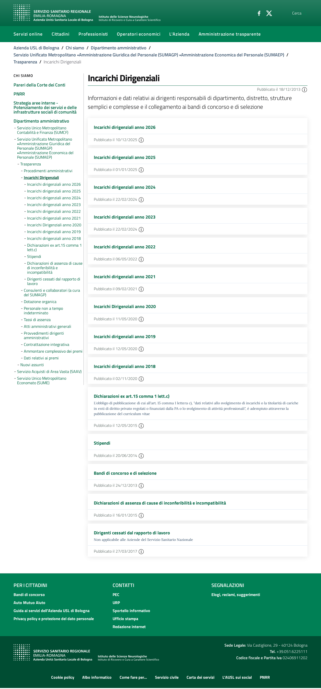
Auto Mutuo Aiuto (29, 604)
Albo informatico (97, 678)
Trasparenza (25, 61)
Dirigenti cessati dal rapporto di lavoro (132, 533)
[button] (304, 89)
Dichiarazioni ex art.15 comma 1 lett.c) (132, 396)
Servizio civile (167, 678)
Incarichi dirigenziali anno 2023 (124, 217)
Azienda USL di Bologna (36, 47)
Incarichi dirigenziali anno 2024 (124, 187)
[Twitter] (257, 13)
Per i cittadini (30, 586)
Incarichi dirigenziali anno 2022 (124, 247)
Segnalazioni (227, 586)
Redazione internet (129, 628)
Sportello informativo (131, 612)
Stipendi (102, 444)
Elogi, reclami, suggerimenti (235, 596)
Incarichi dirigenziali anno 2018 (124, 366)
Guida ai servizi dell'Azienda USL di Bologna (52, 612)
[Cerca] (301, 13)
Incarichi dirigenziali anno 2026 (124, 127)
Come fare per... (133, 678)
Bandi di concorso (29, 596)
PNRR (265, 678)
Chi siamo (75, 47)
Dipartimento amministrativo (118, 47)
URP (116, 604)
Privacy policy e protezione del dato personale (54, 620)
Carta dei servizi (200, 678)
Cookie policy (62, 678)
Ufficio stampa (125, 620)
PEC (116, 596)
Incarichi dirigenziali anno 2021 (124, 277)
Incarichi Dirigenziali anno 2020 (125, 307)
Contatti (123, 586)
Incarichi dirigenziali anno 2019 (124, 337)
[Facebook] (247, 13)
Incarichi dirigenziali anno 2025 (124, 157)
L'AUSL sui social (237, 678)
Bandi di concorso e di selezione (125, 473)
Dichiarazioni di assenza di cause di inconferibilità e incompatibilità (160, 504)
